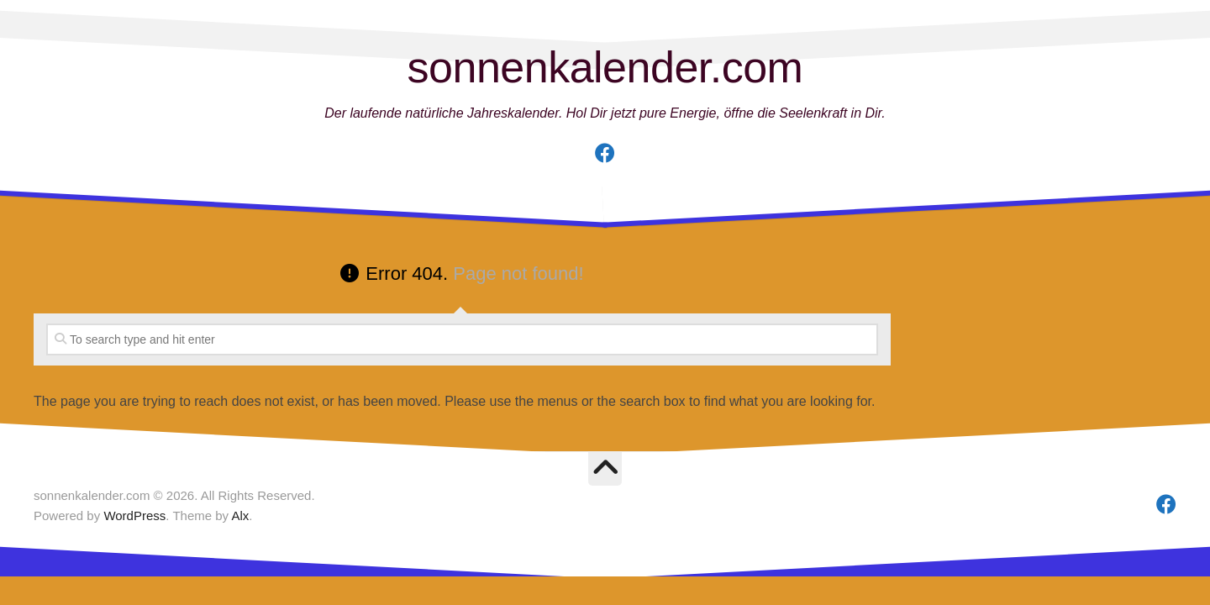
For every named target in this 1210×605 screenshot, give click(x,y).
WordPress (134, 515)
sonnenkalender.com (605, 67)
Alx (240, 515)
